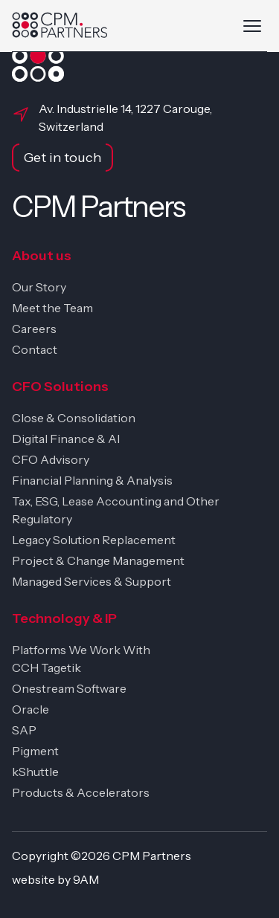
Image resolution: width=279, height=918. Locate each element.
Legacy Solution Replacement (94, 539)
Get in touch (62, 157)
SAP (24, 730)
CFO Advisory (50, 459)
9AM (86, 879)
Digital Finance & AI (66, 438)
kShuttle (35, 771)
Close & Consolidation (73, 417)
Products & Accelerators (81, 792)
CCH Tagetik (46, 667)
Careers (34, 328)
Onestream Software (69, 688)
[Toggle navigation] (252, 26)
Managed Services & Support (91, 581)
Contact (34, 349)
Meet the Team (52, 307)
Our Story (39, 286)
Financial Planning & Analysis (92, 480)
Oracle (30, 709)
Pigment (35, 750)
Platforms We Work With (81, 649)
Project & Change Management (98, 560)
